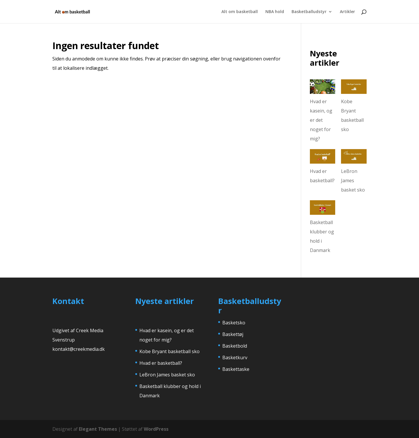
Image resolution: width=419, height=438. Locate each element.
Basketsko (233, 322)
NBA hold (274, 12)
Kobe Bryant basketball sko (169, 351)
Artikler (347, 12)
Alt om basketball (239, 12)
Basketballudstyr (309, 12)
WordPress (156, 429)
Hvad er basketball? (160, 363)
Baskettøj (232, 334)
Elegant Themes (98, 429)
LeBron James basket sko (353, 180)
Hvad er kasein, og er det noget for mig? (321, 120)
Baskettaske (235, 369)
